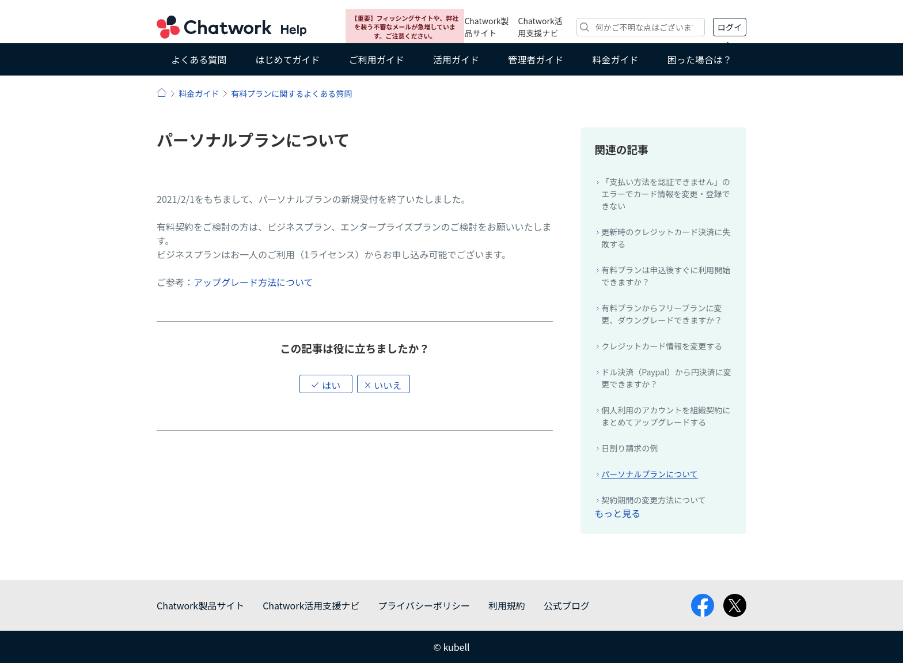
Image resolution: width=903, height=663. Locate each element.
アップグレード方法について (253, 282)
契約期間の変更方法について (653, 500)
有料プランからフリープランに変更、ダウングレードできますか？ (661, 314)
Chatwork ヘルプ (231, 27)
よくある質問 (198, 59)
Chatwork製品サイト (486, 27)
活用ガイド (456, 59)
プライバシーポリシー (424, 605)
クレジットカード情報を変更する (661, 346)
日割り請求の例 (629, 448)
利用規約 (506, 605)
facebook (702, 605)
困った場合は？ (699, 59)
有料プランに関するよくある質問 (291, 93)
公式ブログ (567, 605)
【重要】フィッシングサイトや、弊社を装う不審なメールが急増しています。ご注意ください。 (404, 26)
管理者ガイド (535, 59)
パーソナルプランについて (649, 474)
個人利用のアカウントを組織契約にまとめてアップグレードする (665, 416)
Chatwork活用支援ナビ (540, 27)
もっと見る (617, 513)
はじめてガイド (287, 59)
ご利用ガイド (376, 59)
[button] (325, 384)
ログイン (730, 28)
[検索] (640, 27)
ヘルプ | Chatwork (161, 92)
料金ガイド (616, 59)
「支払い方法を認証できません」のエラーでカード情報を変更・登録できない (665, 194)
